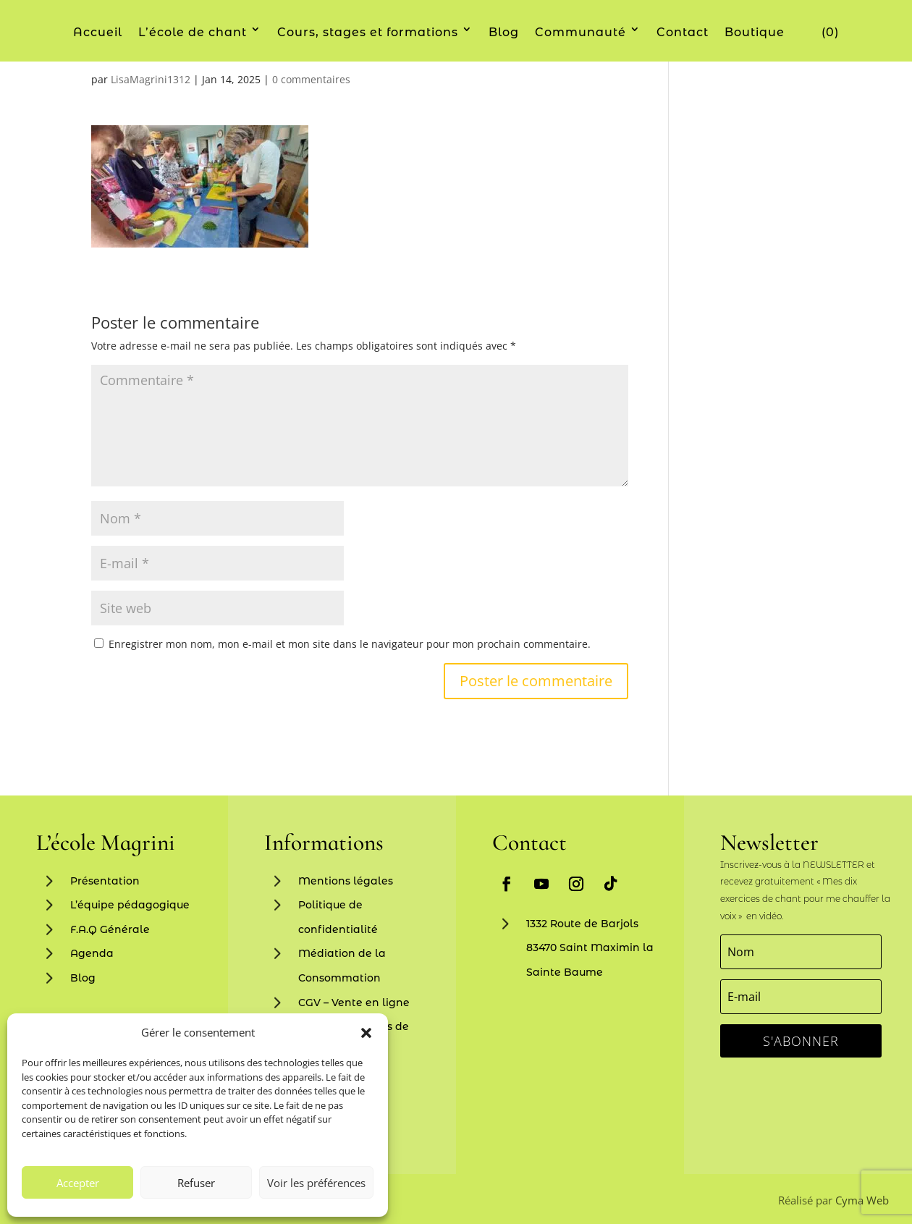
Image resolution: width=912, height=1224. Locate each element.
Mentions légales (345, 880)
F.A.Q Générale (110, 929)
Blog (504, 32)
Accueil (97, 32)
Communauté (580, 32)
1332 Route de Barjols (582, 923)
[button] (366, 1033)
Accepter (77, 1183)
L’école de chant (192, 32)
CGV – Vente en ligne (354, 1002)
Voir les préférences (316, 1183)
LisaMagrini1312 (150, 79)
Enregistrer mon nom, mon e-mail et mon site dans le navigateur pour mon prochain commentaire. (350, 644)
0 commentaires (311, 79)
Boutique (755, 32)
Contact (682, 32)
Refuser (196, 1183)
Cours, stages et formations (367, 32)
